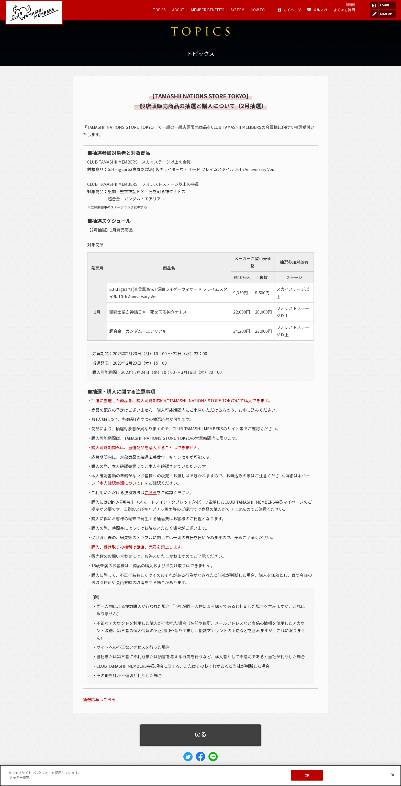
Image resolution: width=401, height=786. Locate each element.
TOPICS (159, 9)
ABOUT (178, 9)
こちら (150, 492)
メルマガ (320, 9)
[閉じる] (392, 774)
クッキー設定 (19, 777)
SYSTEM (237, 9)
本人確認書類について (119, 483)
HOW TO (258, 9)
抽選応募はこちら (99, 699)
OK (307, 775)
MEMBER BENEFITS (207, 9)
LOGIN (384, 5)
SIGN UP (386, 13)
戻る (200, 734)
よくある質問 (344, 9)
